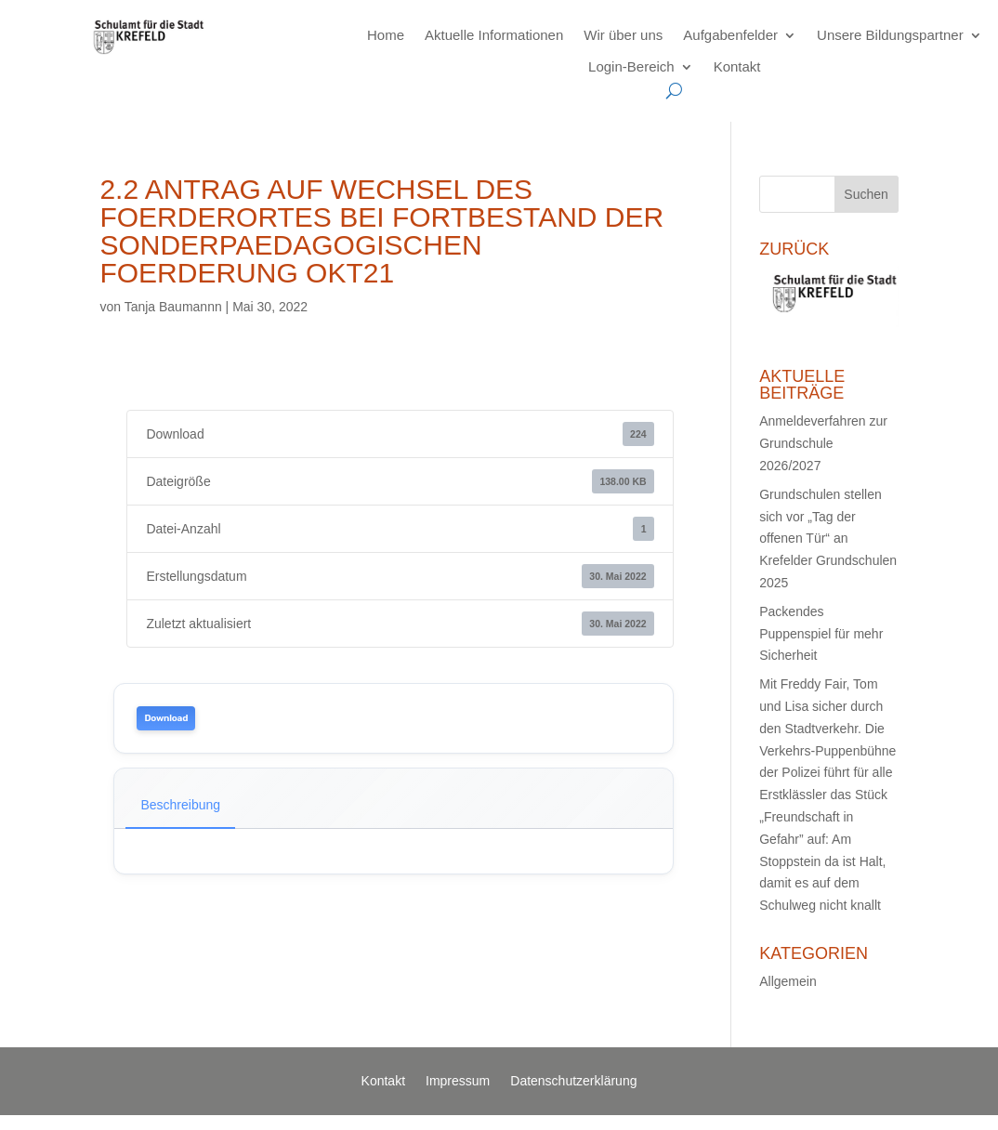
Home (385, 35)
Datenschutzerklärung (573, 1081)
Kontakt (737, 66)
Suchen (865, 194)
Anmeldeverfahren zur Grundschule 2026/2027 (823, 443)
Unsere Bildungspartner (890, 35)
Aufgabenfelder (730, 35)
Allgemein (787, 981)
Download (166, 718)
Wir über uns (623, 35)
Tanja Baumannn (173, 306)
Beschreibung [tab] (180, 804)
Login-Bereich (631, 66)
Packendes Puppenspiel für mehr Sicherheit (821, 634)
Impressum (458, 1081)
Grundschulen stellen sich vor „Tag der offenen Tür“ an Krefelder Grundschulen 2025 (828, 538)
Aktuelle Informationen (494, 35)
